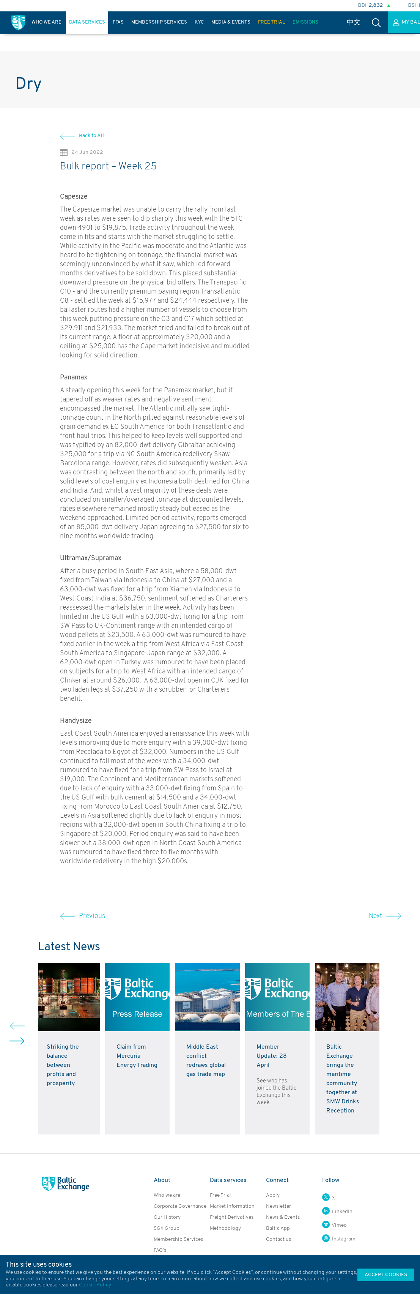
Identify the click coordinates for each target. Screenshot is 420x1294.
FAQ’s (160, 1250)
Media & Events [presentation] (230, 22)
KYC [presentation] (199, 22)
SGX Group (166, 1228)
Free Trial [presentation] (271, 22)
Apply (273, 1195)
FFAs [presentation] (118, 22)
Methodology (225, 1228)
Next (385, 916)
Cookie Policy (95, 1285)
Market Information (232, 1206)
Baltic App (278, 1228)
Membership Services (178, 1239)
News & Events (283, 1217)
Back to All (91, 136)
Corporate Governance (180, 1206)
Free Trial (220, 1195)
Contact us (278, 1239)
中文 (353, 22)
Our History (167, 1217)
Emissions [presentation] (305, 22)
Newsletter (278, 1206)
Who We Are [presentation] (46, 22)
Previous (82, 916)
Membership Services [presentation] (159, 22)
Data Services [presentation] (87, 22)
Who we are (167, 1195)
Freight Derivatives (231, 1217)
